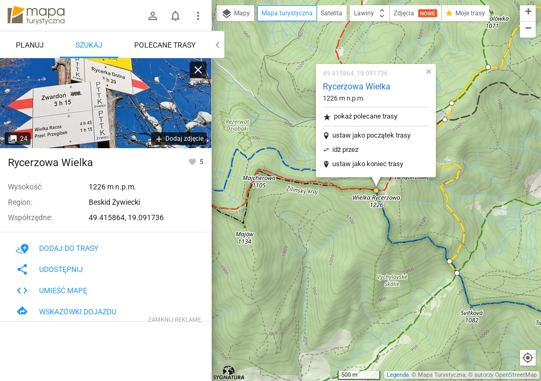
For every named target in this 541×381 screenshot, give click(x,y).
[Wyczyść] (198, 69)
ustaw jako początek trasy (371, 135)
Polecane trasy (164, 45)
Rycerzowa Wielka (356, 86)
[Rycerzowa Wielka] (105, 103)
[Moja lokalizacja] (528, 358)
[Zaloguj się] (152, 15)
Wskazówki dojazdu (66, 311)
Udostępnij (49, 269)
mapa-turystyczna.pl (36, 15)
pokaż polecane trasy (360, 116)
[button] (376, 190)
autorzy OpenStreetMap (505, 374)
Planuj (30, 45)
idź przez (345, 149)
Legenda (398, 374)
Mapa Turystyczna (441, 374)
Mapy (235, 14)
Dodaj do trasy (57, 248)
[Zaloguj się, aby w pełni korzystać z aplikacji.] (193, 161)
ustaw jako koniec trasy (367, 164)
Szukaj (89, 45)
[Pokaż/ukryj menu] (198, 15)
